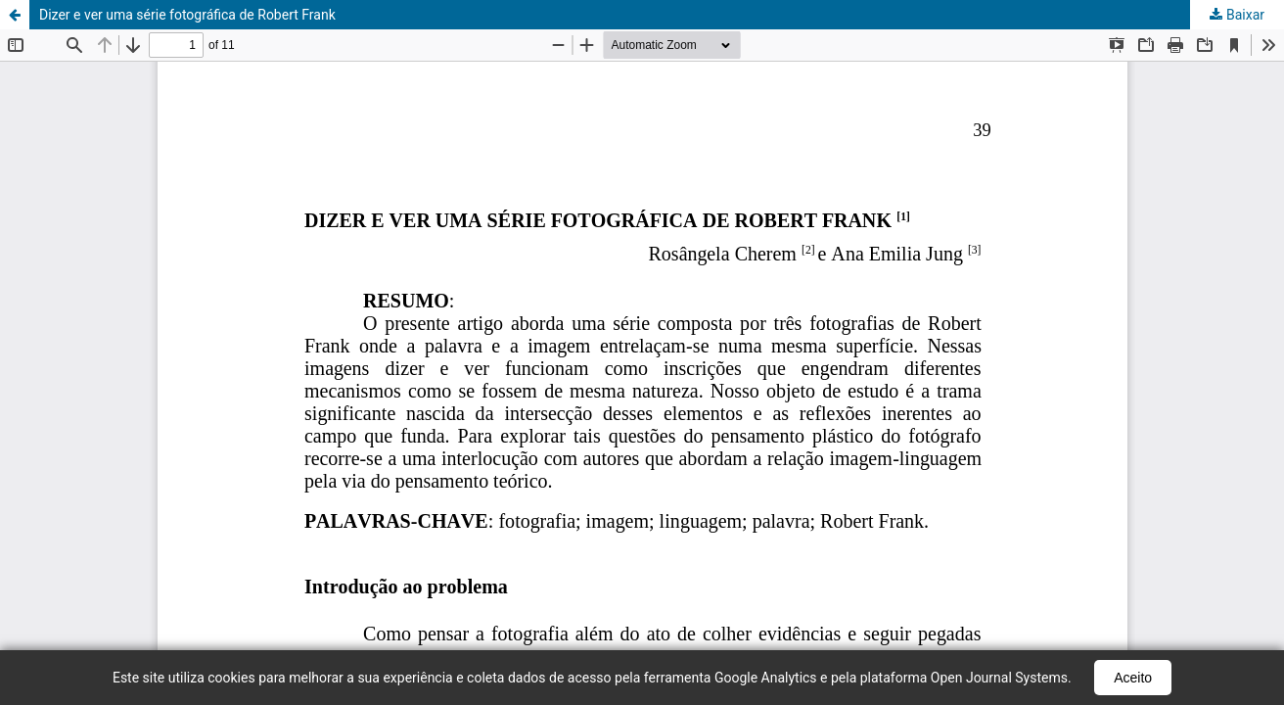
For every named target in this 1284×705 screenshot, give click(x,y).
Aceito (1133, 677)
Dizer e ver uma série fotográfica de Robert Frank (187, 15)
